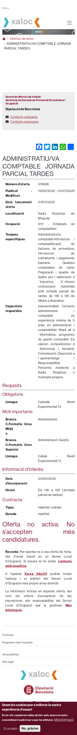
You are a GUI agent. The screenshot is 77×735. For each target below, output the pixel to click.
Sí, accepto (11, 728)
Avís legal (8, 661)
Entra (5, 8)
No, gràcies (29, 728)
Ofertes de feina (21, 39)
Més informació (63, 720)
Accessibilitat (10, 654)
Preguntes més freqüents (17, 642)
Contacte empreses (24, 122)
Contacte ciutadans (24, 117)
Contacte (8, 635)
